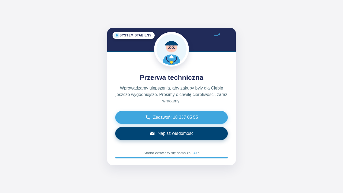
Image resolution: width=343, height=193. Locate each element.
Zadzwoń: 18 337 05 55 (171, 117)
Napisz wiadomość (171, 133)
